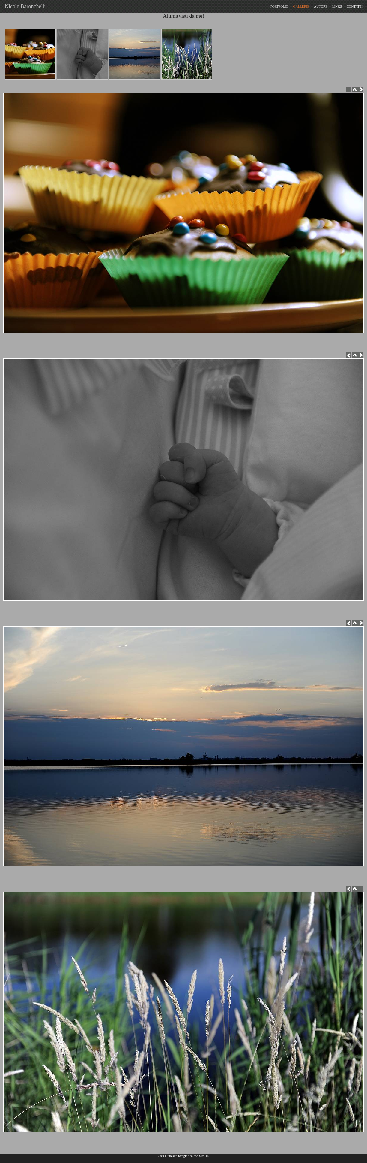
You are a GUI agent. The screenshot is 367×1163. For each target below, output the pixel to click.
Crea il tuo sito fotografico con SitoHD (183, 1156)
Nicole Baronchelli (24, 6)
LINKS (337, 6)
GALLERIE (301, 6)
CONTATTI (355, 6)
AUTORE (320, 6)
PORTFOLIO (279, 6)
